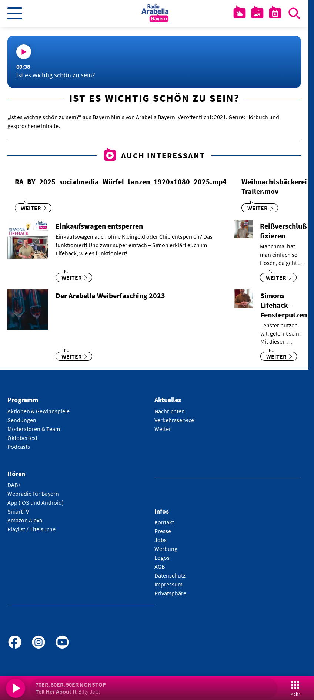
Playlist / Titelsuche (31, 529)
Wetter (162, 429)
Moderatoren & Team (33, 429)
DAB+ (14, 484)
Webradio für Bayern (33, 493)
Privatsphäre (170, 593)
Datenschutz (170, 575)
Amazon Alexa (24, 520)
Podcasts (18, 446)
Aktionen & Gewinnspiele (38, 411)
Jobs (160, 539)
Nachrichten (169, 411)
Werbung (165, 548)
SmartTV (18, 511)
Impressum (168, 584)
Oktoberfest (22, 437)
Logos (162, 557)
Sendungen (21, 420)
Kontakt (164, 522)
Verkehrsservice (174, 420)
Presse (162, 531)
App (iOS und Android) (35, 502)
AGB (159, 566)
